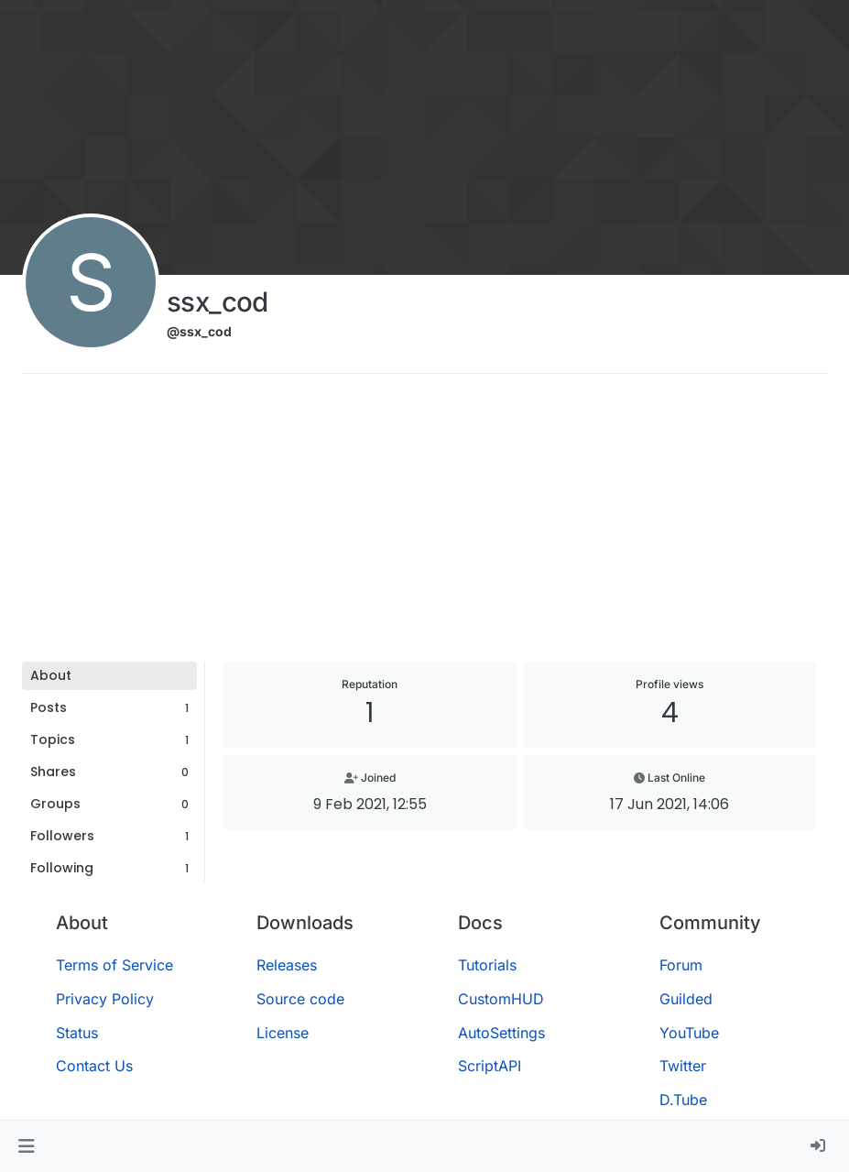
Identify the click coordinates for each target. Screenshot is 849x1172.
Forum (680, 965)
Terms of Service (114, 965)
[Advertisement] (424, 524)
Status (77, 1033)
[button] (26, 1146)
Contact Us (94, 1066)
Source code (300, 999)
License (282, 1033)
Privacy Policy (105, 999)
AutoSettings (501, 1033)
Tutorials (487, 965)
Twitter (682, 1066)
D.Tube (683, 1099)
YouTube (689, 1033)
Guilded (686, 999)
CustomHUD (501, 999)
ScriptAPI (489, 1066)
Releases (286, 965)
